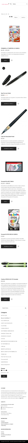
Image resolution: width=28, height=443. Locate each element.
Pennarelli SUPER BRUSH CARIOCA (9, 234)
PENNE (2, 354)
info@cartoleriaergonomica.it (7, 407)
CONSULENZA (4, 328)
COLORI (3, 325)
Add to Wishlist (11, 60)
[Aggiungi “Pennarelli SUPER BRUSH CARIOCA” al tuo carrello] (8, 246)
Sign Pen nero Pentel (6, 93)
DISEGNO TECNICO (5, 333)
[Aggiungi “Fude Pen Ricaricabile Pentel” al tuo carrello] (8, 148)
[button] (25, 1)
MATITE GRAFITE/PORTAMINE (8, 351)
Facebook (4, 408)
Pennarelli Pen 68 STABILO (7, 181)
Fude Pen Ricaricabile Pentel (7, 136)
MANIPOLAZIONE (5, 349)
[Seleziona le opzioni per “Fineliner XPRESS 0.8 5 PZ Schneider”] (5, 299)
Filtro (4, 376)
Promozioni (3, 359)
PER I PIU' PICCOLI (5, 356)
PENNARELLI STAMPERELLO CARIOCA (10, 48)
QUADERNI (3, 362)
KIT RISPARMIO (4, 343)
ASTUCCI (3, 315)
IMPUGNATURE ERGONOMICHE (8, 341)
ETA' (2, 338)
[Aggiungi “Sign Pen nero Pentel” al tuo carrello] (8, 104)
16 (6, 14)
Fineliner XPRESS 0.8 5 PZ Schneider (9, 279)
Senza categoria (4, 364)
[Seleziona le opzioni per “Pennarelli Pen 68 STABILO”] (5, 201)
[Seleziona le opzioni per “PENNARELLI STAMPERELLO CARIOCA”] (5, 60)
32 (8, 14)
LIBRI (2, 346)
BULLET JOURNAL (5, 318)
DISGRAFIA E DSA (5, 336)
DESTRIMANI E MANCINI (6, 330)
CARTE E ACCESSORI (6, 323)
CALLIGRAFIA (4, 320)
